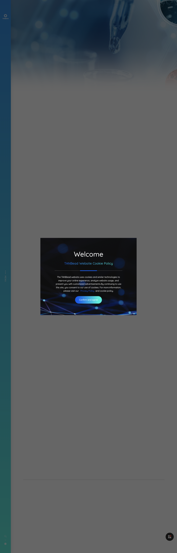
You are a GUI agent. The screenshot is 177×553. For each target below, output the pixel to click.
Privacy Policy (87, 290)
